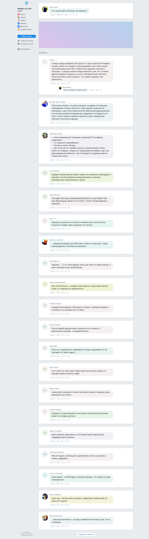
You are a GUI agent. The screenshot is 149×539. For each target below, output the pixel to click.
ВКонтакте (22, 26)
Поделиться (76, 15)
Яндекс (21, 20)
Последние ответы (25, 44)
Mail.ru (21, 14)
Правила (23, 533)
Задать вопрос (26, 36)
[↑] (70, 15)
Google (21, 17)
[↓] (73, 15)
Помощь (29, 533)
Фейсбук (21, 23)
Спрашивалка (23, 49)
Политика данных (26, 535)
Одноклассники (24, 29)
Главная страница (25, 41)
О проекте (26, 532)
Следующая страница (86, 534)
